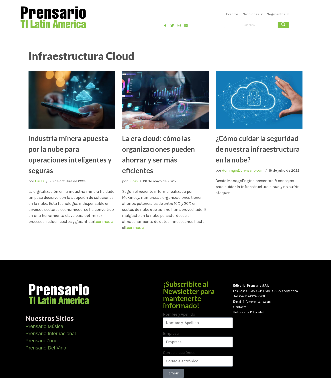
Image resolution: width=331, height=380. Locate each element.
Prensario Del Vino (45, 348)
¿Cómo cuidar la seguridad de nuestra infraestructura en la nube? (258, 149)
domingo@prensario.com (243, 170)
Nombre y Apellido (179, 314)
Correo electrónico (179, 352)
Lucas (39, 181)
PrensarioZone (41, 340)
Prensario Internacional (50, 333)
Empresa (171, 333)
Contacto (240, 307)
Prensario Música (44, 326)
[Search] (251, 25)
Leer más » (103, 221)
